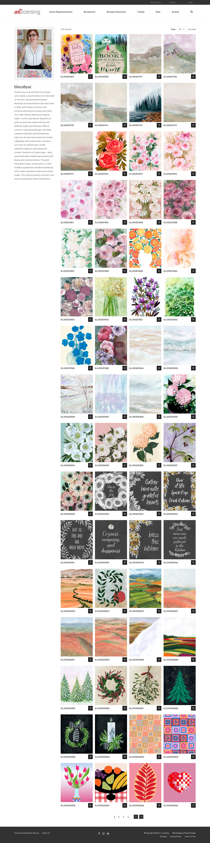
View (173, 29)
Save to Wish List (90, 76)
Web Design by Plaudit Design (184, 833)
